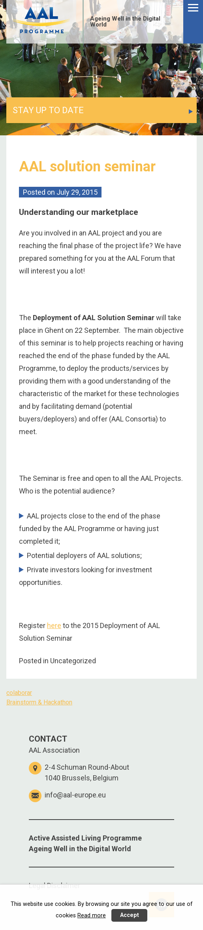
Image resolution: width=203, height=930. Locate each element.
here (54, 625)
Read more (91, 915)
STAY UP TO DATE (48, 110)
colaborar (19, 693)
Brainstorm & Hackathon (39, 702)
